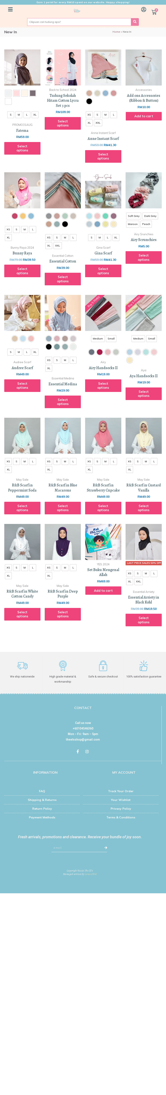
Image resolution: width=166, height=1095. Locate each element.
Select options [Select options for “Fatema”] (22, 148)
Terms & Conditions (120, 817)
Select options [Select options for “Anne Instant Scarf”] (103, 156)
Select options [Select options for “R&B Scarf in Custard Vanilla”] (144, 508)
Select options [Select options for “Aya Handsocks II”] (144, 394)
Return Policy (42, 808)
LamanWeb (91, 874)
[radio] (8, 93)
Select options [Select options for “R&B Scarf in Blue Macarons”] (63, 508)
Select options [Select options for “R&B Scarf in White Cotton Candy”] (22, 614)
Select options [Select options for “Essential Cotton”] (63, 279)
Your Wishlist (120, 800)
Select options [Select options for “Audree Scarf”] (22, 385)
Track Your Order (120, 791)
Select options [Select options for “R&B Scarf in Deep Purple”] (63, 614)
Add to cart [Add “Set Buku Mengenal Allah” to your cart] (103, 591)
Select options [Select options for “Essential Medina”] (63, 402)
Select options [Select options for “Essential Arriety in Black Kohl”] (144, 620)
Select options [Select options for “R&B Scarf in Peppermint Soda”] (22, 508)
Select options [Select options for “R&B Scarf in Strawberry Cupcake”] (103, 508)
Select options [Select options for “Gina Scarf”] (103, 271)
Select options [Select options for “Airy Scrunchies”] (144, 257)
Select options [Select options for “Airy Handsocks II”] (103, 385)
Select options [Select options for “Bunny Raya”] (22, 271)
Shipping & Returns (42, 800)
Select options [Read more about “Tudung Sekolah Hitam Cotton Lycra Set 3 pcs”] (63, 123)
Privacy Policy (121, 808)
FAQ (42, 791)
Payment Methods (42, 817)
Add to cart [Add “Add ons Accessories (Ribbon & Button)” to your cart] (143, 116)
